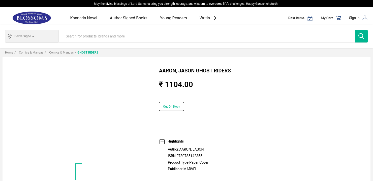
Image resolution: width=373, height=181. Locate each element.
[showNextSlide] (215, 18)
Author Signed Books (128, 18)
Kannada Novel (83, 18)
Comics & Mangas (28, 52)
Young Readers (173, 18)
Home (9, 52)
